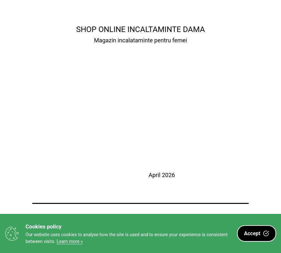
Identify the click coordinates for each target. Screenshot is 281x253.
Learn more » (70, 241)
